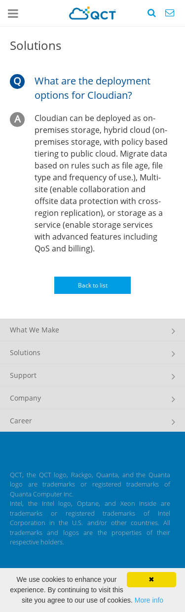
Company (25, 398)
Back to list (93, 285)
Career (21, 420)
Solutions (25, 352)
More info (149, 600)
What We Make (34, 329)
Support (23, 375)
